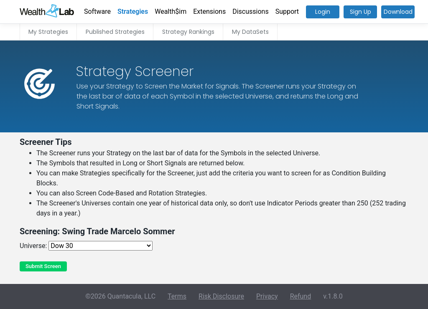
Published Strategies (115, 32)
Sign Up (360, 12)
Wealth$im (170, 11)
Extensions (209, 11)
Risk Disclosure (221, 296)
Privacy (267, 296)
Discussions (250, 11)
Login (322, 12)
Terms (177, 296)
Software (97, 11)
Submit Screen (43, 266)
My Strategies (48, 32)
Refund (300, 296)
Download (398, 12)
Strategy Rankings (188, 32)
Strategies (132, 11)
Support (287, 11)
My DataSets (250, 32)
